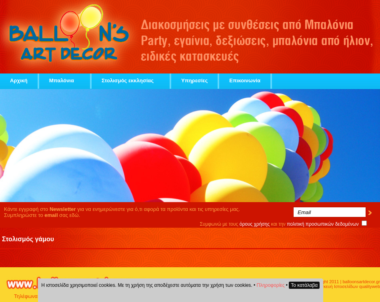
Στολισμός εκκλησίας (131, 80)
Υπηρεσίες (194, 80)
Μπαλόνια (64, 80)
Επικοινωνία (244, 80)
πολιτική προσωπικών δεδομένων (323, 224)
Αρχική (19, 80)
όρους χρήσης (255, 224)
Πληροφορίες (271, 285)
